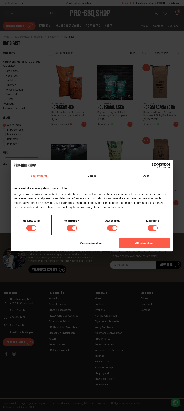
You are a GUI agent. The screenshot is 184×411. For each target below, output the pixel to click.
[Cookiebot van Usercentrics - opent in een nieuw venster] (154, 165)
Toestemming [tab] (38, 175)
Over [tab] (146, 175)
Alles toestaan (144, 242)
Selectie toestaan (91, 242)
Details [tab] (92, 175)
